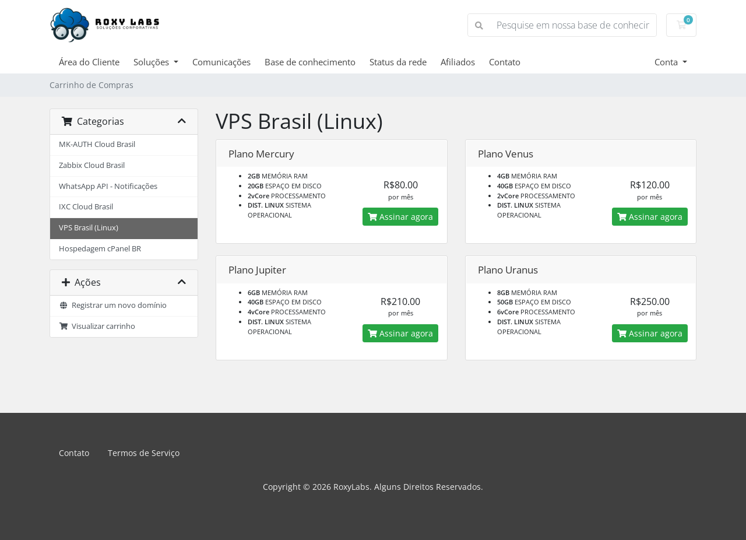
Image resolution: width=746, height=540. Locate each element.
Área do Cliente (89, 62)
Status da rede (398, 62)
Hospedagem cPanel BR (100, 249)
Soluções (152, 62)
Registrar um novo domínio (113, 305)
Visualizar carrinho (97, 326)
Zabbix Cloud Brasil (92, 165)
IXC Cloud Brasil (86, 207)
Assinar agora (400, 216)
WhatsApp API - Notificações (108, 186)
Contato (504, 62)
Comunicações (221, 62)
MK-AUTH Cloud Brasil (97, 144)
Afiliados (458, 62)
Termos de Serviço (144, 452)
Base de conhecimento (310, 62)
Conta (667, 62)
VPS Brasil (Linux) (88, 228)
